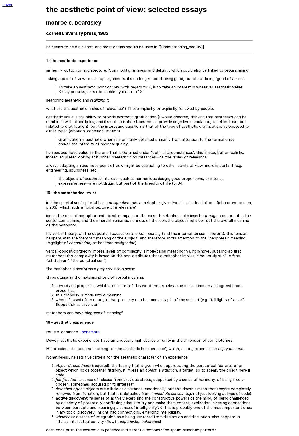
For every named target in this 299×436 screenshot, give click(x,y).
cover (7, 4)
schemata (91, 332)
